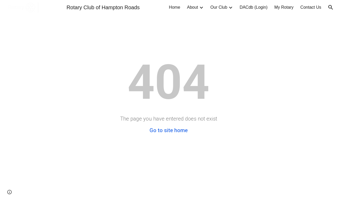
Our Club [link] (218, 7)
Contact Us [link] (310, 7)
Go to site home (169, 130)
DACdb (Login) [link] (253, 7)
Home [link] (174, 7)
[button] (330, 7)
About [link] (192, 7)
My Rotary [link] (284, 7)
